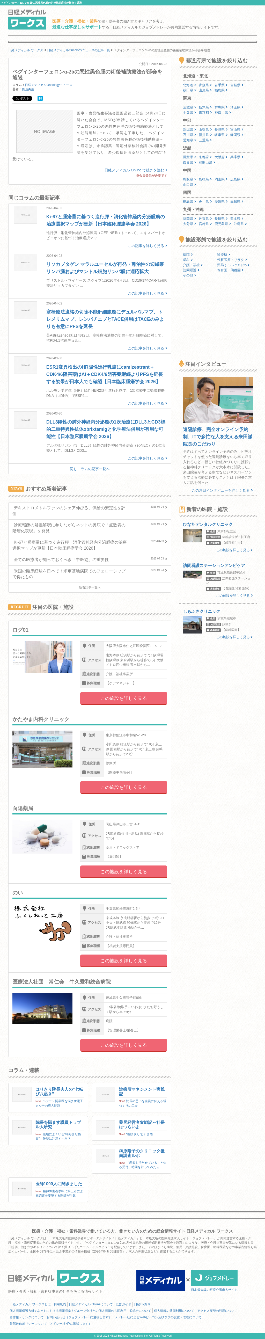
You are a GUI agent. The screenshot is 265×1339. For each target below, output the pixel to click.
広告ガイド (123, 1304)
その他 (189, 275)
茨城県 (189, 107)
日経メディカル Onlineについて (91, 1304)
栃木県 (205, 107)
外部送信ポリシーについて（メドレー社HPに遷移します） (51, 1324)
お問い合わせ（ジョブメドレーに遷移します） (79, 1317)
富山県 (237, 130)
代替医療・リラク (232, 260)
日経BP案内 (142, 1304)
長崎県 (221, 219)
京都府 (205, 157)
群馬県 (221, 107)
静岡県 (237, 135)
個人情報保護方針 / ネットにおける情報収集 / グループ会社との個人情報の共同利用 (68, 1311)
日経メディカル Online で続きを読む (136, 170)
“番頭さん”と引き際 (139, 1134)
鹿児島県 (223, 224)
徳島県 (189, 201)
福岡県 (189, 219)
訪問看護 (191, 270)
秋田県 (189, 90)
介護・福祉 (193, 265)
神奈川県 (223, 112)
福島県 (221, 90)
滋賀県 (189, 157)
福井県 (205, 135)
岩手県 (221, 85)
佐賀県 (205, 219)
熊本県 (237, 219)
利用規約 (60, 1304)
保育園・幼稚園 (230, 270)
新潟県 (189, 130)
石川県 (189, 135)
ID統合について (140, 1311)
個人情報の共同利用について (174, 1311)
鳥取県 (189, 179)
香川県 (205, 201)
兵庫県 (237, 157)
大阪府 (221, 157)
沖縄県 (240, 224)
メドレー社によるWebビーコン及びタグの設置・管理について (158, 1317)
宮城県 (237, 85)
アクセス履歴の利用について (217, 1311)
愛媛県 (221, 201)
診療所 (223, 255)
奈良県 (189, 162)
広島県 (237, 179)
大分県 (189, 224)
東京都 (205, 112)
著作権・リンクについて (27, 1317)
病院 (188, 255)
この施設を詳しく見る (123, 698)
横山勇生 (28, 89)
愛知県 (189, 140)
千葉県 (189, 112)
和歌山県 (207, 162)
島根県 (205, 179)
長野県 (221, 130)
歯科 (188, 260)
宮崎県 (205, 224)
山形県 (205, 90)
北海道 (189, 85)
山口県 (189, 185)
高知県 (237, 201)
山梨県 (205, 130)
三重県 (205, 140)
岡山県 (221, 179)
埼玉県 (237, 107)
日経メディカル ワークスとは (30, 1304)
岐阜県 (221, 135)
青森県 (205, 85)
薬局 (233, 265)
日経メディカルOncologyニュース (48, 85)
